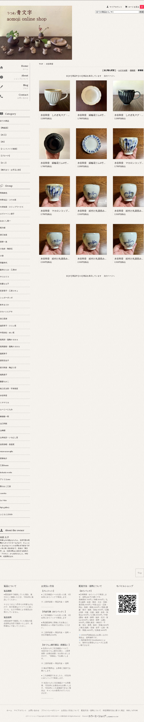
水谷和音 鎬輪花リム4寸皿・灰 (94, 115)
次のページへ (109, 76)
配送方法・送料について (91, 710)
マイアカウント (116, 7)
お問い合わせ (33, 710)
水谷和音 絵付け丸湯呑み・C (56, 258)
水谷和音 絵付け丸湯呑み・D (93, 258)
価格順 (132, 70)
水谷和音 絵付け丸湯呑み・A (93, 210)
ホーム (9, 710)
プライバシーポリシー (50, 710)
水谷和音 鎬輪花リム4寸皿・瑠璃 (58, 162)
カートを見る (136, 7)
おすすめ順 (122, 70)
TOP (41, 64)
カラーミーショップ (32, 716)
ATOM (135, 710)
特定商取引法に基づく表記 (113, 710)
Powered (100, 716)
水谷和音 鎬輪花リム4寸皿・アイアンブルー (101, 162)
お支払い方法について (70, 710)
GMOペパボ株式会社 (60, 716)
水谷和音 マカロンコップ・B (56, 210)
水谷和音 (49, 64)
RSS (128, 710)
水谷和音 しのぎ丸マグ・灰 (55, 115)
